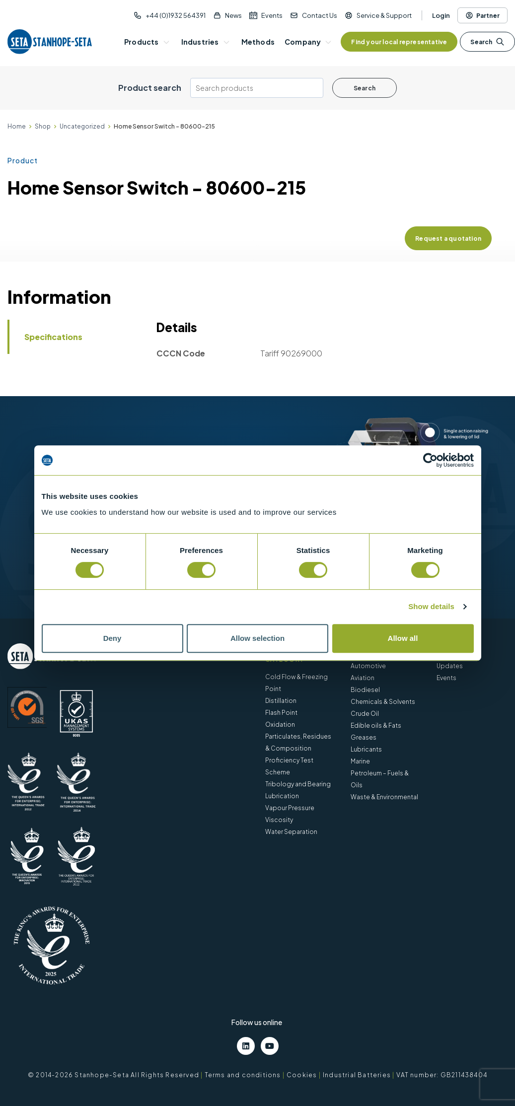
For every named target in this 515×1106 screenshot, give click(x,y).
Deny (112, 638)
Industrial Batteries (357, 1075)
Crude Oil (365, 713)
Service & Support (384, 15)
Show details (431, 606)
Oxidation (280, 724)
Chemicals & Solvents (383, 701)
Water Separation (291, 831)
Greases (363, 737)
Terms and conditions (243, 1075)
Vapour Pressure (289, 808)
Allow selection (257, 638)
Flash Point (281, 712)
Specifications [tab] (53, 337)
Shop (43, 126)
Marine (360, 761)
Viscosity (279, 820)
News (233, 15)
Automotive (368, 666)
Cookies (302, 1075)
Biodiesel (365, 689)
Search (487, 41)
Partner (482, 15)
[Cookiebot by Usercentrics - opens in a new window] (430, 460)
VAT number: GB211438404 (441, 1075)
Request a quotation (448, 238)
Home (16, 126)
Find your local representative (399, 42)
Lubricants (366, 749)
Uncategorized (82, 126)
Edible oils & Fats (376, 725)
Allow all (403, 638)
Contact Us (319, 15)
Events (272, 15)
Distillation (280, 700)
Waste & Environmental (384, 797)
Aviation (362, 678)
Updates (450, 666)
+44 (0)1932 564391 (176, 15)
